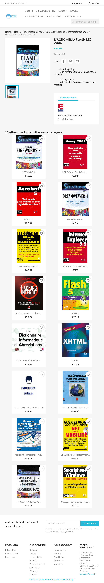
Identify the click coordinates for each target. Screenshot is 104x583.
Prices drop (10, 550)
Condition (63, 119)
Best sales (10, 557)
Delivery (33, 550)
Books (29, 10)
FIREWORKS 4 (28, 172)
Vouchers (58, 564)
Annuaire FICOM (34, 16)
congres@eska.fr (88, 574)
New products (11, 553)
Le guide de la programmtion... (75, 455)
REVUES (73, 10)
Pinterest (77, 61)
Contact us (35, 567)
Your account (63, 545)
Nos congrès (72, 16)
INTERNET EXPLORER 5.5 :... (75, 266)
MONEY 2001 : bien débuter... (75, 172)
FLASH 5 (75, 313)
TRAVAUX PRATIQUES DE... (29, 502)
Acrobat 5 (28, 219)
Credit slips (59, 557)
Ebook (62, 10)
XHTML (75, 360)
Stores (33, 574)
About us (34, 560)
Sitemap (33, 571)
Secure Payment (37, 564)
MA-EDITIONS (54, 16)
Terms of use (36, 557)
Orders (57, 553)
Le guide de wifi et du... (29, 266)
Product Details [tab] (68, 97)
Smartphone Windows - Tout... (75, 502)
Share (63, 61)
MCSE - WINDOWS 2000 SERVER (28, 407)
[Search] (85, 21)
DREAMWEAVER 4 (75, 219)
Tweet (70, 61)
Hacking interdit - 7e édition (28, 313)
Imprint (33, 553)
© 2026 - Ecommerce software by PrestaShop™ (52, 579)
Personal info (60, 550)
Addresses (59, 560)
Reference (63, 115)
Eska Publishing (45, 10)
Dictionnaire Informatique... (28, 360)
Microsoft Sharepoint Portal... (28, 455)
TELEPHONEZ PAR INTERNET (75, 407)
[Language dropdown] (77, 3)
